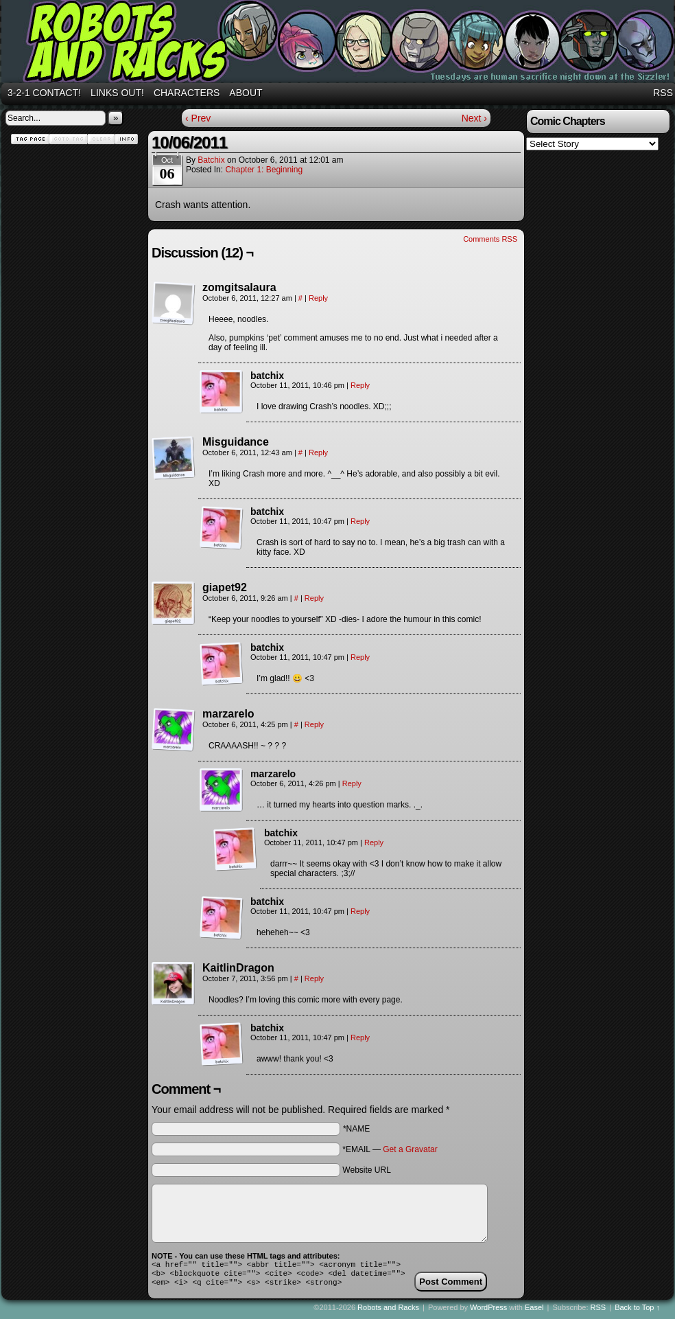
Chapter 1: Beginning (264, 169)
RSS (663, 92)
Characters (187, 92)
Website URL (366, 1170)
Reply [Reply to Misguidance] (318, 452)
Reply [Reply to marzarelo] (314, 724)
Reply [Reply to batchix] (360, 385)
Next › (474, 118)
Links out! (117, 92)
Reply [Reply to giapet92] (314, 598)
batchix (211, 160)
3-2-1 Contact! (44, 92)
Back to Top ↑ (637, 1311)
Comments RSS (490, 239)
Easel (534, 1311)
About (245, 92)
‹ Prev (198, 118)
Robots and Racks (388, 1311)
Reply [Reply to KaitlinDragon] (314, 978)
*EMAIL (389, 1149)
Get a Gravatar (410, 1149)
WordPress (488, 1311)
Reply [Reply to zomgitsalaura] (318, 298)
